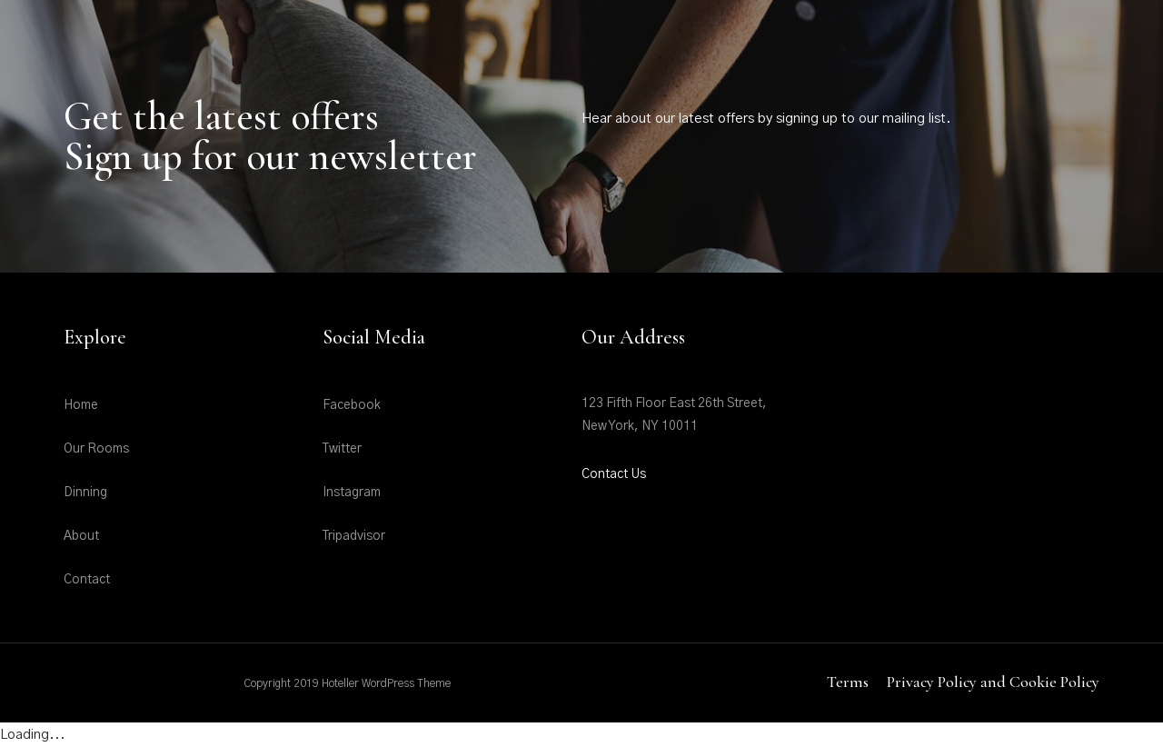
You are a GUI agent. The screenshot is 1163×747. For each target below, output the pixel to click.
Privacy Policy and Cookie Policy (993, 682)
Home (81, 405)
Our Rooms (96, 449)
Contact (87, 579)
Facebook (352, 405)
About (81, 536)
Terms (848, 682)
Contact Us (614, 474)
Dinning (85, 492)
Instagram (352, 492)
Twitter (342, 449)
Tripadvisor (354, 536)
